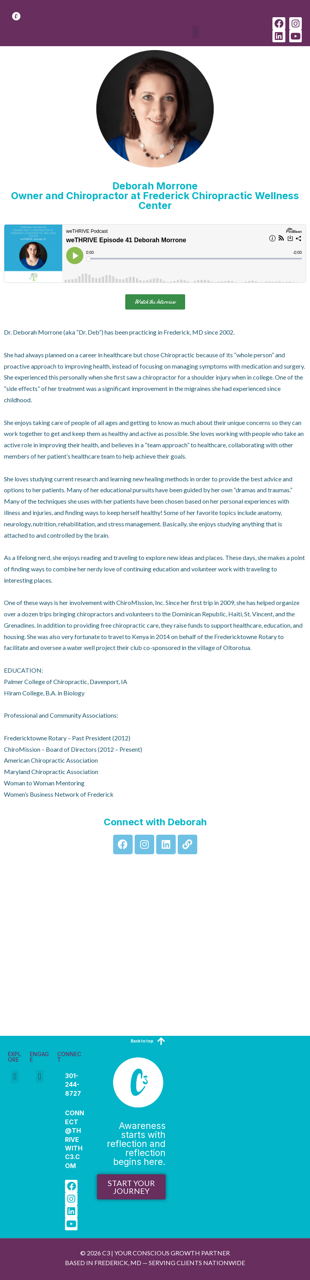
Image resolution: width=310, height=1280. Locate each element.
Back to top (142, 1041)
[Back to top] (161, 1041)
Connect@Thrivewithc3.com (74, 1139)
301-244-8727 (73, 1084)
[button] (195, 31)
